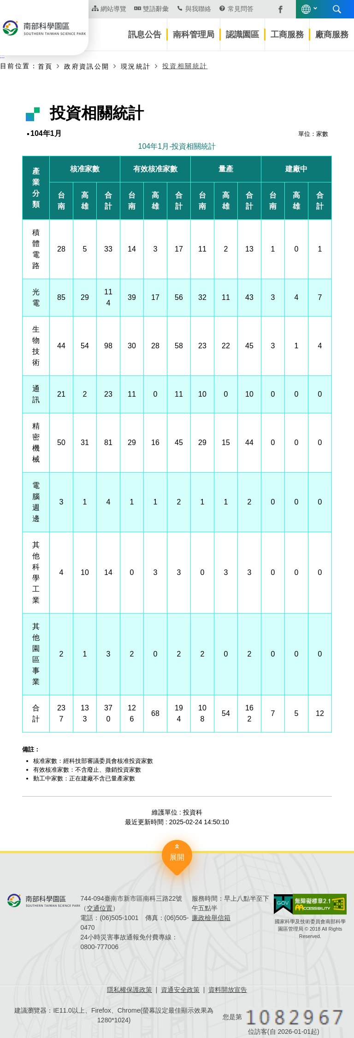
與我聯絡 (198, 8)
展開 (177, 857)
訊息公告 (144, 34)
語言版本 (306, 9)
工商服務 (287, 34)
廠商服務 (331, 34)
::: (2, 56)
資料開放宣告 (227, 989)
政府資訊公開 (86, 66)
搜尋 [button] (336, 9)
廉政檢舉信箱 (211, 917)
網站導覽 (113, 8)
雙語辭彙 (156, 8)
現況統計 (136, 66)
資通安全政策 (180, 989)
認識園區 (242, 34)
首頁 (45, 66)
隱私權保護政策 (129, 989)
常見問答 (241, 8)
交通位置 (99, 908)
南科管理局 (193, 34)
